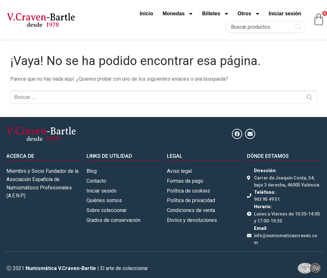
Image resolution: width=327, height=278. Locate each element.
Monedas (178, 13)
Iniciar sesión (285, 13)
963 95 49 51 (267, 199)
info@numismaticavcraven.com (285, 239)
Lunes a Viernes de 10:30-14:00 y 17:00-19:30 (287, 217)
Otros (248, 13)
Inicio (146, 13)
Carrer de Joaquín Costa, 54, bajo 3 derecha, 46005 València (286, 181)
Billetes (215, 13)
